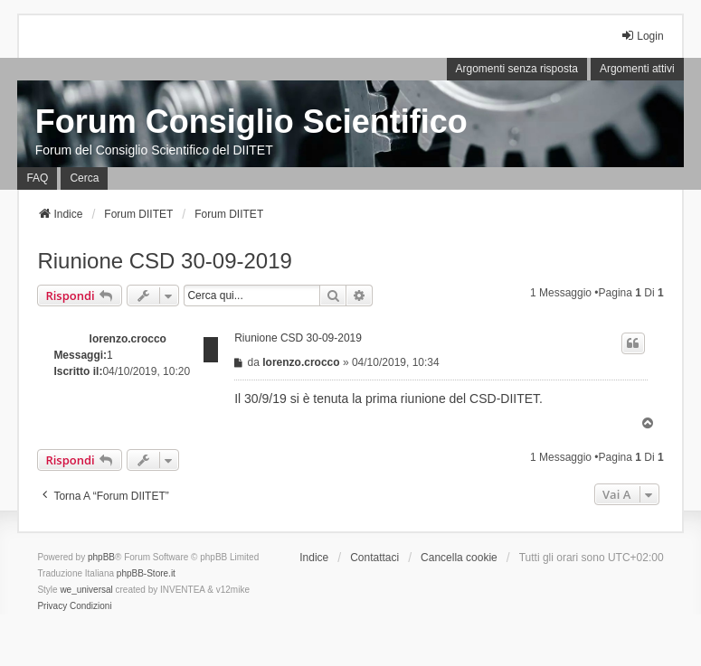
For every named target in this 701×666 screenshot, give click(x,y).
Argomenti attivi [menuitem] (637, 68)
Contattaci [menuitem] (374, 557)
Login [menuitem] (641, 35)
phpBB (101, 557)
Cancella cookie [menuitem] (459, 557)
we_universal (86, 590)
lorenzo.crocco (128, 339)
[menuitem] (52, 606)
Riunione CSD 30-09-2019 (164, 261)
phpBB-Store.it (146, 573)
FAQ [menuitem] (37, 178)
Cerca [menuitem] (84, 178)
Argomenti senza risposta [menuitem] (517, 68)
